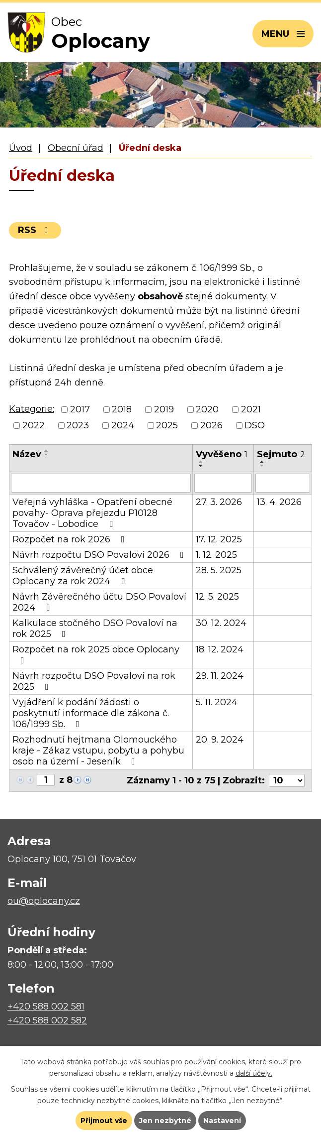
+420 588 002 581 (45, 1006)
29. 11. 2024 (219, 675)
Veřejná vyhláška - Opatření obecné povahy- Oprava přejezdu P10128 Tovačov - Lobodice (92, 513)
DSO (254, 425)
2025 (167, 425)
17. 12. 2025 (219, 539)
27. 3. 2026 (219, 502)
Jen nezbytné (165, 1120)
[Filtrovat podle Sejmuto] (282, 483)
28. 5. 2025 (218, 570)
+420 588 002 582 (47, 1020)
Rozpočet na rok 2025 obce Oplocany (95, 654)
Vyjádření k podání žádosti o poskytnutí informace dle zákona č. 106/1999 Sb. (90, 713)
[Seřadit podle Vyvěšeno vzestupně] (201, 462)
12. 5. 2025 (217, 596)
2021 (251, 409)
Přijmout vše (103, 1120)
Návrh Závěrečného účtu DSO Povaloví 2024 (99, 602)
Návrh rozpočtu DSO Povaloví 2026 (100, 554)
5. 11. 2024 (217, 702)
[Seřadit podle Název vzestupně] (46, 451)
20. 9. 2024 (219, 739)
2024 (122, 425)
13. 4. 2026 (279, 502)
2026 (211, 425)
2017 (80, 409)
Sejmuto (281, 454)
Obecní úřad (75, 147)
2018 (122, 409)
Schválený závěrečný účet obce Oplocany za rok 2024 (82, 576)
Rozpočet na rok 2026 (70, 539)
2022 (33, 425)
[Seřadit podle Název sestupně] (46, 455)
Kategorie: (31, 408)
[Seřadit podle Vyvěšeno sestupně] (201, 466)
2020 (207, 409)
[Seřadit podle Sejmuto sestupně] (262, 466)
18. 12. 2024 (219, 649)
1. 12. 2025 (216, 554)
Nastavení (222, 1120)
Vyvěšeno (221, 454)
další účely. (254, 1073)
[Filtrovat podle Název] (101, 483)
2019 (164, 409)
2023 (78, 425)
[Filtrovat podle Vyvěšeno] (223, 483)
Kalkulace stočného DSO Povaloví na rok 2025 (94, 628)
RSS (35, 230)
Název (26, 454)
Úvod (20, 147)
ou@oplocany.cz (43, 900)
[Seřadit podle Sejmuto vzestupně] (262, 462)
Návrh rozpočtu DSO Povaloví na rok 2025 (93, 681)
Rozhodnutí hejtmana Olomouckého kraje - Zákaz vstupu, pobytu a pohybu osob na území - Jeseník (98, 750)
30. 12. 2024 (221, 623)
